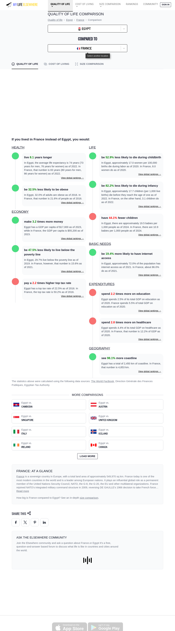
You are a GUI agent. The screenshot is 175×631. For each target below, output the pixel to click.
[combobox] (58, 28)
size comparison (89, 497)
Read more (22, 491)
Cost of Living (84, 4)
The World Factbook (102, 381)
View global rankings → (72, 178)
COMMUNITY (150, 4)
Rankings (132, 4)
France (20, 476)
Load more (87, 456)
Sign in (165, 4)
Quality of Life (60, 4)
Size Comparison (110, 4)
